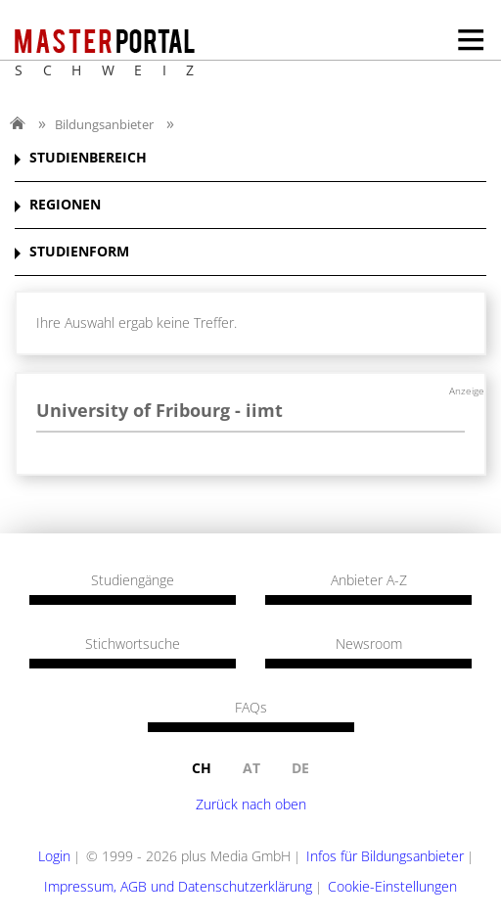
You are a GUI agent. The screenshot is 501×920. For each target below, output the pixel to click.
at (251, 768)
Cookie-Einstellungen (392, 886)
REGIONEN (65, 205)
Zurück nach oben (251, 804)
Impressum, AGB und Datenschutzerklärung (178, 886)
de (300, 768)
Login (54, 856)
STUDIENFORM (79, 252)
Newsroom (369, 644)
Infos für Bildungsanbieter (385, 856)
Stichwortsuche (132, 644)
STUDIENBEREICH (88, 158)
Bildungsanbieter (104, 124)
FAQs (251, 707)
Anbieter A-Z (369, 580)
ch (201, 768)
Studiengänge (132, 580)
